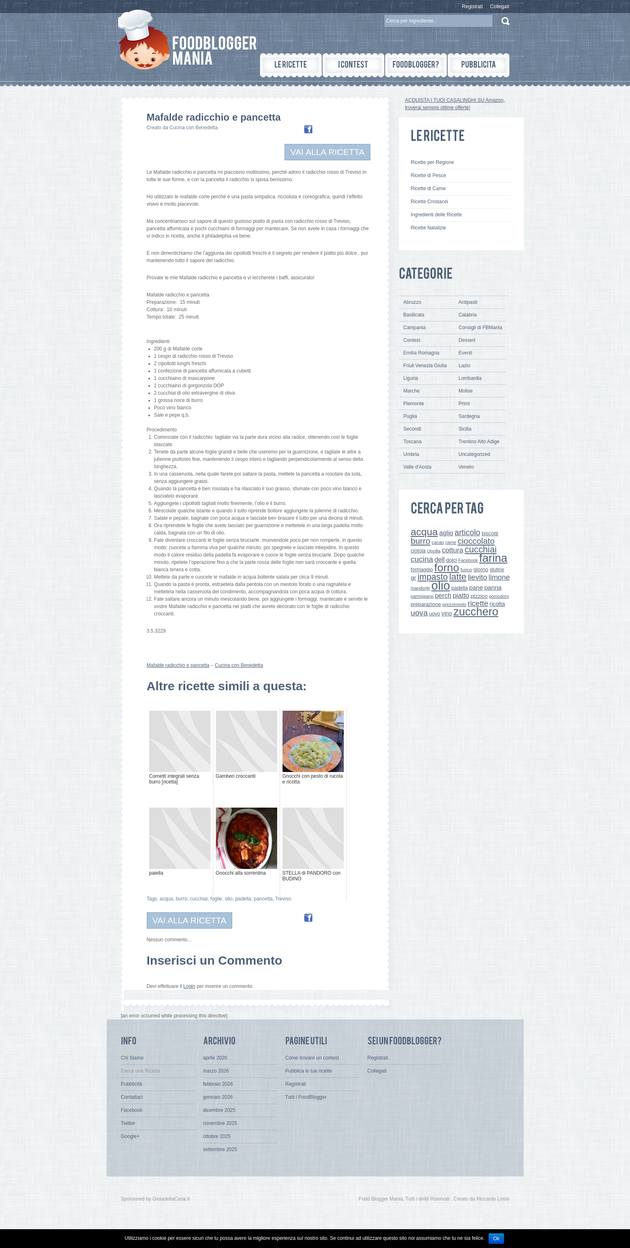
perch (443, 595)
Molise (466, 391)
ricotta (497, 604)
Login (189, 986)
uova (419, 612)
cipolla (434, 550)
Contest (412, 340)
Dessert (467, 340)
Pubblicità (131, 1084)
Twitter (128, 1123)
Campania (415, 327)
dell (440, 559)
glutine (497, 569)
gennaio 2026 (218, 1097)
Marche (412, 391)
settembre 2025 (220, 1149)
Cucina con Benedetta (194, 127)
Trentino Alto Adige (479, 441)
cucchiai (199, 899)
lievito (477, 577)
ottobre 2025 (217, 1136)
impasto (432, 576)
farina (493, 558)
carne (450, 542)
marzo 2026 (216, 1071)
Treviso (283, 899)
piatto (461, 595)
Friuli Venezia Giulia (425, 365)
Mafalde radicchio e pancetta (178, 665)
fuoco (466, 569)
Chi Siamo (132, 1058)
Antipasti (468, 302)
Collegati (499, 6)
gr (413, 577)
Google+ (130, 1136)
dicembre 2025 (219, 1110)
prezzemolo (454, 604)
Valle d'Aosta (418, 467)
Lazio (465, 365)
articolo (467, 532)
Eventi (465, 353)
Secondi (412, 429)
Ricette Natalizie (428, 228)
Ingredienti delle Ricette (436, 215)
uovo (434, 614)
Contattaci (132, 1097)
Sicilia (465, 429)
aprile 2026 (215, 1058)
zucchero (475, 611)
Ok (496, 1238)
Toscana (413, 441)
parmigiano (422, 596)
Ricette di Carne (428, 188)
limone (499, 577)
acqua (166, 899)
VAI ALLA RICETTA (327, 152)
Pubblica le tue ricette (308, 1071)
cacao (438, 542)
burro (181, 899)
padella (243, 899)
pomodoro (499, 596)
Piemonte (414, 403)
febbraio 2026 (218, 1084)
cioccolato (475, 540)
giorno (481, 569)
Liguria (411, 378)
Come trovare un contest (312, 1058)
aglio (446, 532)
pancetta (263, 899)
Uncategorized (474, 454)
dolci (451, 560)
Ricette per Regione (432, 162)
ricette (478, 603)
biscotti (490, 533)
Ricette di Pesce (428, 175)
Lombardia (470, 378)
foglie (216, 899)
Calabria (468, 315)
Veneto (466, 467)
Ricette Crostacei (429, 201)
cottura (453, 550)
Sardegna (469, 416)
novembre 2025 (220, 1123)
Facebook (468, 560)
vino (447, 613)
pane (476, 587)
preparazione (426, 604)
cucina (422, 559)
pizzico (479, 596)
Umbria (411, 454)
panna (493, 587)
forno (446, 567)
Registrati (472, 6)
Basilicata (414, 315)
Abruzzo (412, 302)
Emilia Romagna (421, 353)
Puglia (410, 416)
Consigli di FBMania (480, 327)
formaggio (422, 569)
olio (229, 899)
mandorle (420, 588)
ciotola (418, 551)
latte (457, 577)
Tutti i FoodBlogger (306, 1097)
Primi (464, 403)
